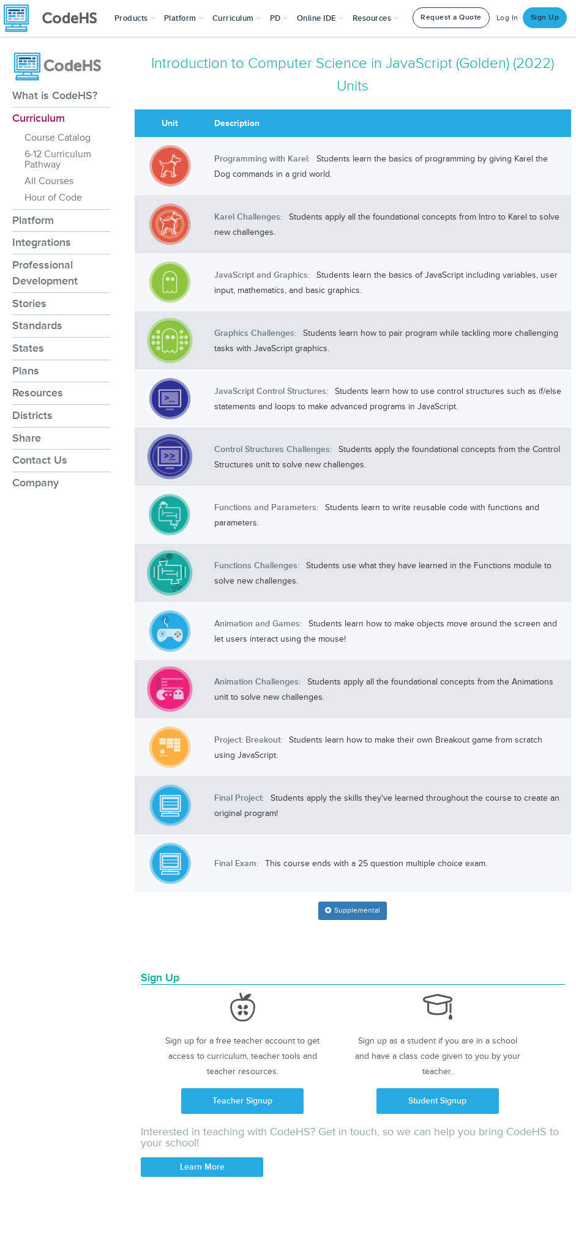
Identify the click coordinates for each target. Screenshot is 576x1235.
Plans (25, 370)
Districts (32, 415)
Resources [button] (376, 18)
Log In (507, 18)
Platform (33, 220)
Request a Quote (451, 17)
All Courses (48, 181)
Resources (37, 392)
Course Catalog (57, 138)
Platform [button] (184, 18)
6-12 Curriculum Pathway (57, 159)
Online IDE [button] (320, 18)
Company (35, 482)
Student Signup (437, 1101)
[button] (135, 18)
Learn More (202, 1167)
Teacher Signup (242, 1101)
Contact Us (39, 460)
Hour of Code (53, 197)
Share (26, 438)
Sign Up (545, 17)
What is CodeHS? (54, 95)
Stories (29, 303)
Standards (37, 325)
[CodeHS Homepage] (55, 18)
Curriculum (38, 118)
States (28, 348)
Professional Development (45, 272)
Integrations (41, 242)
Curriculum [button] (236, 18)
